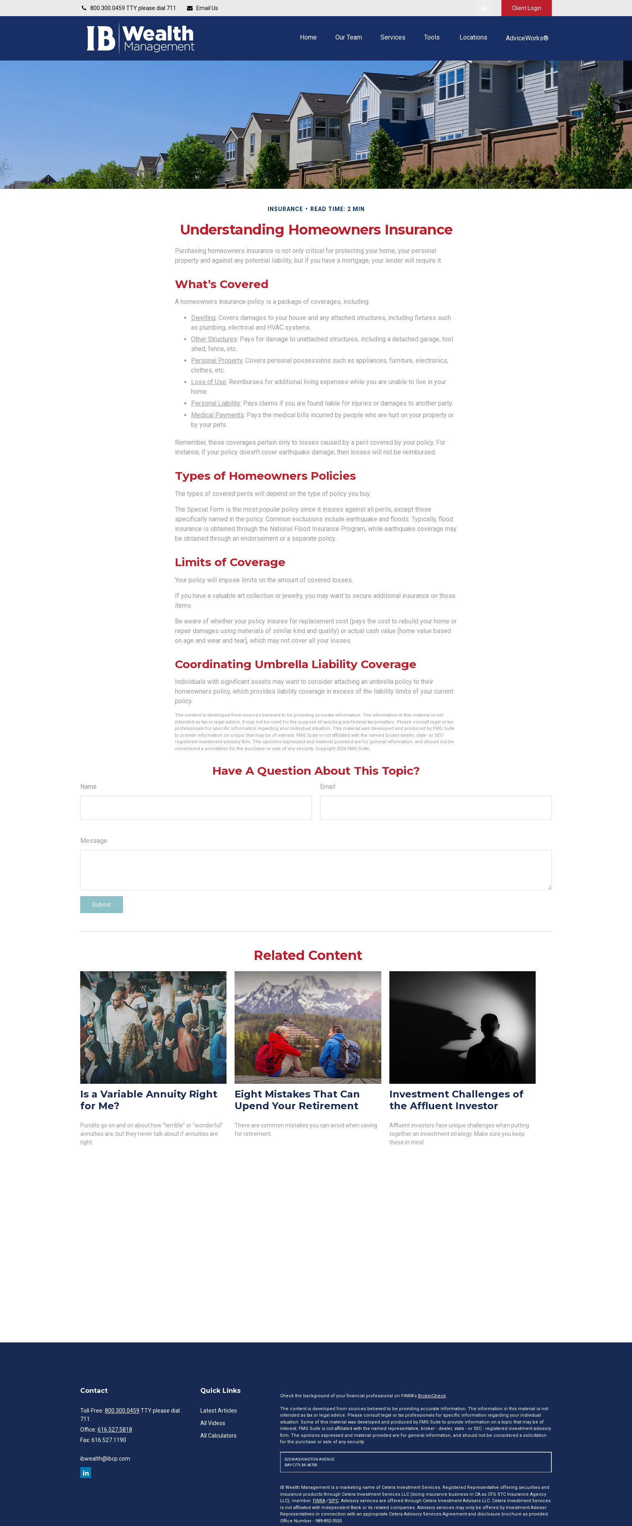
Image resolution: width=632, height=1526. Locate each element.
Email (327, 786)
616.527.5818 (115, 1429)
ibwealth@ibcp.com (105, 1458)
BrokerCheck (432, 1395)
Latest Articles (218, 1410)
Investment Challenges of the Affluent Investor (456, 1100)
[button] (308, 37)
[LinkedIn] (484, 8)
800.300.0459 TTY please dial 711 (128, 8)
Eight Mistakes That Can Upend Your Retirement (297, 1100)
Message (93, 841)
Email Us (202, 8)
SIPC (333, 1500)
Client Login (526, 8)
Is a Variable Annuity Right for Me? (148, 1100)
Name (88, 786)
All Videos (212, 1423)
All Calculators (218, 1435)
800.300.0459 (122, 1410)
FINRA (319, 1500)
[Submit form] (101, 904)
